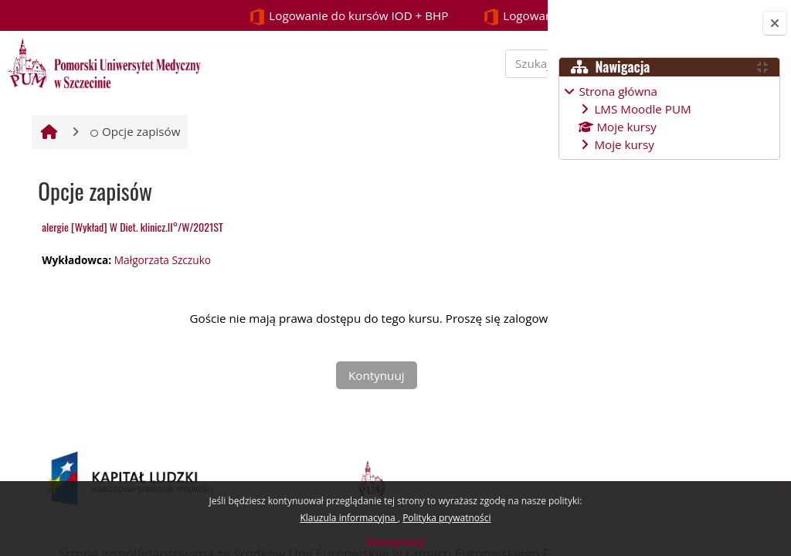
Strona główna (618, 91)
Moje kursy (624, 144)
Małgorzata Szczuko (160, 302)
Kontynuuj (395, 541)
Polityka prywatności (446, 517)
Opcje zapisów (133, 174)
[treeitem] (669, 117)
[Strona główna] (102, 62)
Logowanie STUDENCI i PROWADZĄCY (408, 16)
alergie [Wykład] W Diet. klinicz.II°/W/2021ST (130, 270)
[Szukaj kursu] (439, 84)
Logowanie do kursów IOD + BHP (160, 16)
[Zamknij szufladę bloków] (774, 23)
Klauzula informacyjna (348, 517)
